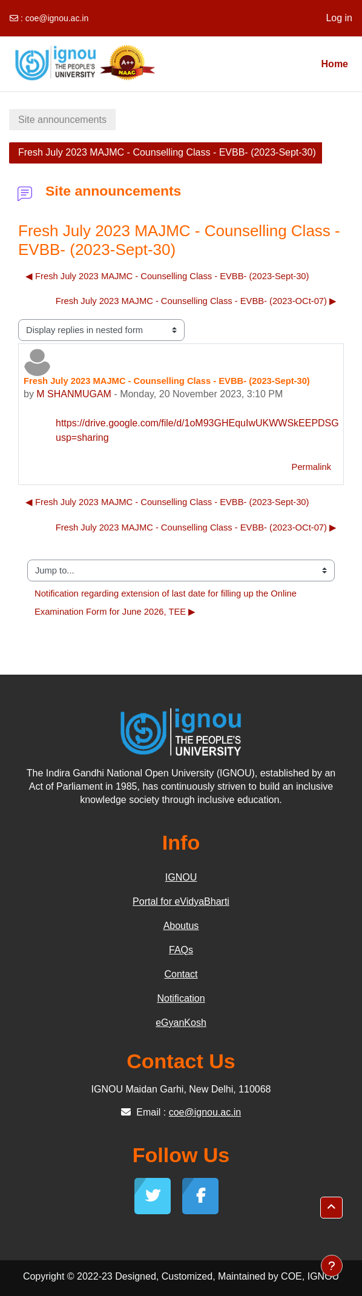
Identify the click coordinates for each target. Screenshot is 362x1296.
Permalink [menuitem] (311, 467)
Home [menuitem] (334, 64)
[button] (331, 1207)
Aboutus (181, 926)
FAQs (181, 950)
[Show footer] (332, 1266)
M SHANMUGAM (73, 394)
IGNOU (181, 877)
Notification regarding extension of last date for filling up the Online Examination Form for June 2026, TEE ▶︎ (167, 602)
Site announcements (62, 119)
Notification (181, 998)
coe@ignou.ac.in (57, 18)
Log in (339, 18)
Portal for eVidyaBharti (181, 901)
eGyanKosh (181, 1022)
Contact (180, 974)
